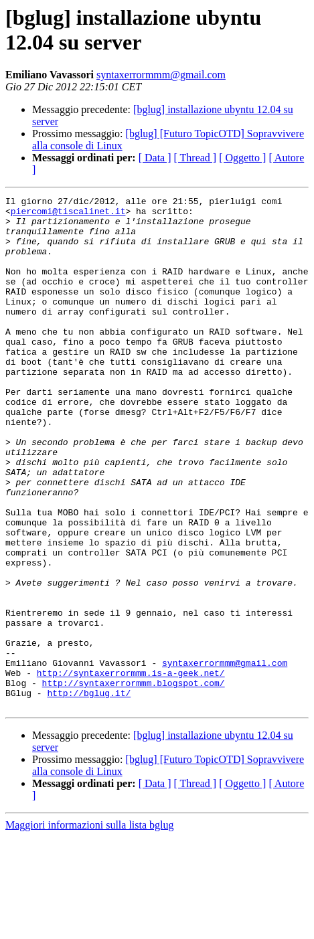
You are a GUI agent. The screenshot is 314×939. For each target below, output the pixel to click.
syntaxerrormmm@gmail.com (161, 74)
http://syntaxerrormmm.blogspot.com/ (133, 781)
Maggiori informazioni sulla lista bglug (89, 927)
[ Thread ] (195, 157)
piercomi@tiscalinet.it (68, 215)
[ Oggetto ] (242, 157)
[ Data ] (155, 157)
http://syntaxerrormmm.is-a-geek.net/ (131, 769)
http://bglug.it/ (89, 793)
